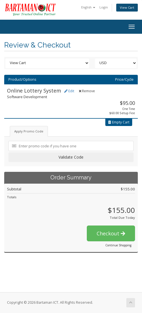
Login (103, 7)
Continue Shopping (118, 245)
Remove (87, 91)
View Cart (127, 7)
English (88, 7)
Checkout (111, 233)
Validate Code (71, 157)
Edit (69, 91)
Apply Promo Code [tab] (28, 131)
